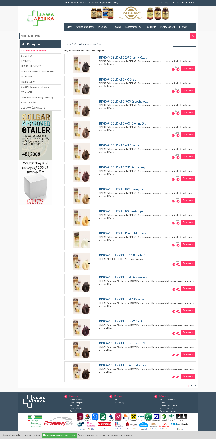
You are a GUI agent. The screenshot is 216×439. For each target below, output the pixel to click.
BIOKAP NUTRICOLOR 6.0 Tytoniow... (123, 365)
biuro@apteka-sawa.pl (75, 3)
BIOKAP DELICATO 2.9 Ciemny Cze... (123, 57)
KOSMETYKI (27, 61)
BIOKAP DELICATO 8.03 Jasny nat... (122, 189)
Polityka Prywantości (168, 406)
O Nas (162, 403)
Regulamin (151, 27)
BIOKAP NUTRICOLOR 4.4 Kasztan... (122, 299)
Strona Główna (76, 400)
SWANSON (26, 92)
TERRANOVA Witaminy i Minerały (37, 97)
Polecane (116, 27)
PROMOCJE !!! (28, 82)
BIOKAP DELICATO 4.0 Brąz (117, 79)
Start (69, 27)
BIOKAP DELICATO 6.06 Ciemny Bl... (122, 123)
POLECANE (26, 76)
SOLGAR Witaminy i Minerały (35, 87)
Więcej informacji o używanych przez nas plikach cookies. (105, 435)
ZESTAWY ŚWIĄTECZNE (33, 107)
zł (190, 3)
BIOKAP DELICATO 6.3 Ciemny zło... (122, 145)
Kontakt (183, 27)
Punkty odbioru (167, 27)
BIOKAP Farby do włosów (33, 50)
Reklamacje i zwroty (168, 411)
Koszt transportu (133, 27)
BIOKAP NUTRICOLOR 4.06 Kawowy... (123, 277)
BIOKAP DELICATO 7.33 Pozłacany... (123, 167)
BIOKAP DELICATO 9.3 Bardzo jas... (122, 211)
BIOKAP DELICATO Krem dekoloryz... (123, 233)
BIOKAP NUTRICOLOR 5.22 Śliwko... (122, 321)
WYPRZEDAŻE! (28, 102)
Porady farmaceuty (168, 400)
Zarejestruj (178, 3)
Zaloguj (165, 3)
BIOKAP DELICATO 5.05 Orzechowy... (123, 101)
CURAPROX (26, 56)
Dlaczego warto (166, 408)
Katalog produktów (85, 27)
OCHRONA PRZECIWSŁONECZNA (37, 71)
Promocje (103, 27)
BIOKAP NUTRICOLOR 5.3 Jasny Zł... (123, 343)
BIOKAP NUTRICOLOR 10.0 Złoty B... (123, 255)
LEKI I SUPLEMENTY (31, 66)
